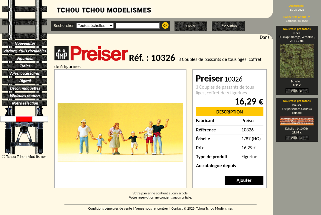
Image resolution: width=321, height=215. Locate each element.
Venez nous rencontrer (151, 208)
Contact (177, 208)
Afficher (297, 90)
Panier (191, 26)
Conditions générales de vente (110, 208)
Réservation (228, 26)
